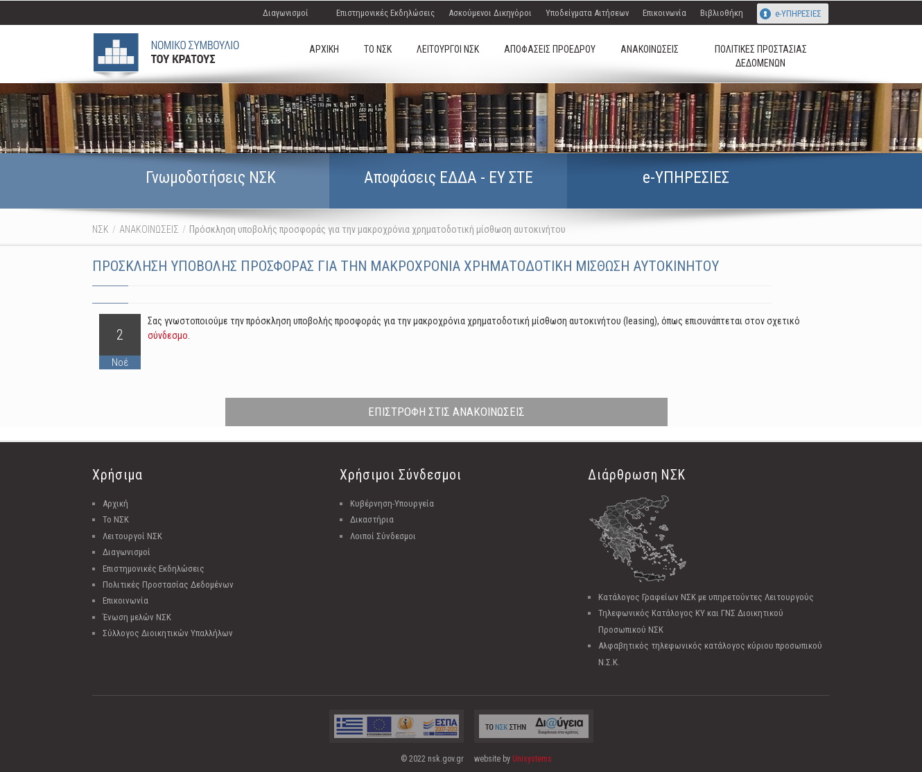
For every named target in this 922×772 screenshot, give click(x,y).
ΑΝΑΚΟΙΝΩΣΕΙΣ (149, 229)
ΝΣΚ (100, 229)
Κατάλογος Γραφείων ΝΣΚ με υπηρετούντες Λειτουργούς (706, 597)
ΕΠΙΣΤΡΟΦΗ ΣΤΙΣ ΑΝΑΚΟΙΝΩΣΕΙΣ (446, 412)
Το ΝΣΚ (116, 519)
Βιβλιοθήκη (721, 13)
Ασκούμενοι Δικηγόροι (490, 13)
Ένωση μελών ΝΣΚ (137, 617)
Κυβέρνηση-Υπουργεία (392, 503)
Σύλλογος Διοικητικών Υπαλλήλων (168, 633)
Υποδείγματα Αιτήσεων (587, 13)
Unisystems (532, 759)
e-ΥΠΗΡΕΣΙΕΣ (798, 13)
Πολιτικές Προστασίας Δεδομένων (168, 584)
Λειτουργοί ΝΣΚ (132, 536)
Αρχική (115, 503)
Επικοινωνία (664, 13)
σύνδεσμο (168, 335)
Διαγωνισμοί (285, 13)
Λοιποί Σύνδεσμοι (383, 536)
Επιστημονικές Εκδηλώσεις (385, 13)
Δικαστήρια (372, 519)
